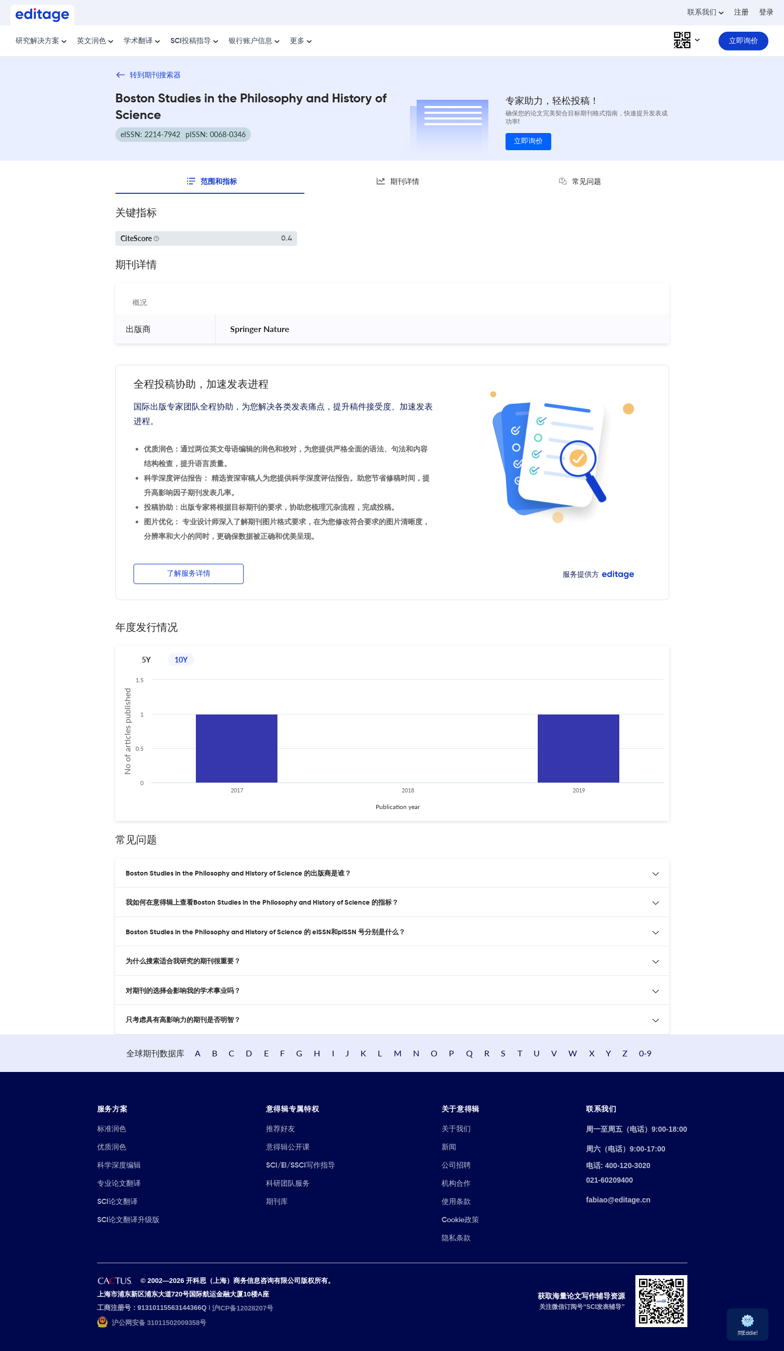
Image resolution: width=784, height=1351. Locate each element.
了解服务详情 (188, 573)
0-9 (645, 1053)
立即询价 (528, 141)
